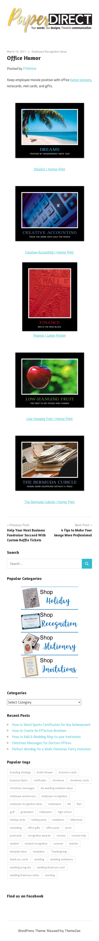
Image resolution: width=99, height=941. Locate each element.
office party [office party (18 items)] (52, 828)
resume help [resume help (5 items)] (79, 835)
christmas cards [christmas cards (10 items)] (79, 780)
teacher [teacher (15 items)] (73, 843)
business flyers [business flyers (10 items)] (19, 780)
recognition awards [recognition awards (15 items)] (39, 835)
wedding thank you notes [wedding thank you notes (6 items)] (24, 875)
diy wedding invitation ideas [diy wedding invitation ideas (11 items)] (57, 788)
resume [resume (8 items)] (61, 835)
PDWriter (29, 68)
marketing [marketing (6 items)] (16, 828)
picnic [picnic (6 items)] (68, 828)
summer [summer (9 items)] (58, 843)
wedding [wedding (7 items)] (39, 859)
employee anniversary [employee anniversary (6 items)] (23, 796)
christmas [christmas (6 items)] (58, 780)
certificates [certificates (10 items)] (40, 780)
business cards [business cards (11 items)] (68, 772)
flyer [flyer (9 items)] (79, 804)
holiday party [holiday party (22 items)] (38, 820)
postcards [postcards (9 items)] (16, 835)
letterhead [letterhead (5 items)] (76, 820)
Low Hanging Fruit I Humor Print (49, 418)
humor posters (80, 80)
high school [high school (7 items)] (65, 812)
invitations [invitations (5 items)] (58, 820)
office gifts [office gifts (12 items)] (34, 828)
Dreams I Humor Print (49, 133)
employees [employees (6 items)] (54, 804)
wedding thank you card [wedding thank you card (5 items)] (51, 867)
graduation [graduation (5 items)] (26, 812)
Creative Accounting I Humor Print (49, 252)
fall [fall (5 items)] (69, 804)
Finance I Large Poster (49, 335)
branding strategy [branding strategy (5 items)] (20, 772)
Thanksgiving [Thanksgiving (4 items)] (59, 851)
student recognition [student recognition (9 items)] (36, 843)
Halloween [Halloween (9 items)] (45, 812)
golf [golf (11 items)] (12, 812)
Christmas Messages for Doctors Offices (41, 743)
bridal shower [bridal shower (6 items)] (45, 772)
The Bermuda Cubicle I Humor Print (49, 502)
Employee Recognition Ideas (49, 51)
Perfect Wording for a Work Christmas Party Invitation (51, 749)
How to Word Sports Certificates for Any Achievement (51, 724)
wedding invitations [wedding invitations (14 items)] (61, 859)
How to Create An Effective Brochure (39, 730)
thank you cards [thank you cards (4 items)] (19, 859)
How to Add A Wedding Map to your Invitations (46, 736)
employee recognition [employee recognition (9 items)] (54, 796)
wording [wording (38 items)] (50, 875)
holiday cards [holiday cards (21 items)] (17, 820)
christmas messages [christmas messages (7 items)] (22, 788)
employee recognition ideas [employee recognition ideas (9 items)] (26, 804)
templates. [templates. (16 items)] (39, 851)
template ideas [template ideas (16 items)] (18, 851)
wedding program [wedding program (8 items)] (20, 867)
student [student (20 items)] (14, 843)
